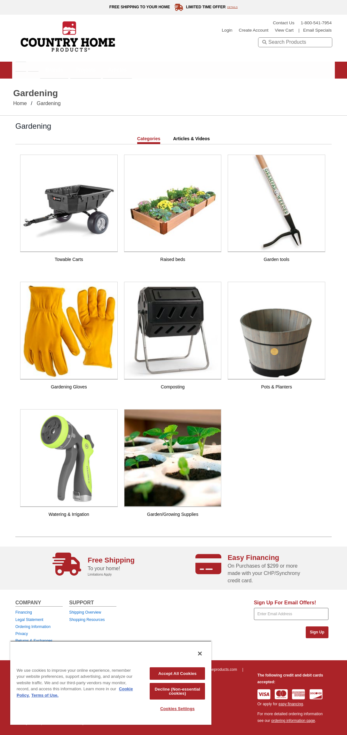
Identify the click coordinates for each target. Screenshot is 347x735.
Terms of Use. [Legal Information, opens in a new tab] (45, 695)
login (227, 30)
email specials (317, 30)
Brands (75, 70)
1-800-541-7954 (316, 22)
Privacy (21, 634)
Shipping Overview (85, 612)
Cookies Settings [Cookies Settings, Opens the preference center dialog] (177, 708)
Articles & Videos (191, 138)
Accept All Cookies (177, 673)
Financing (23, 612)
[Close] (200, 654)
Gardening (49, 103)
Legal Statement (29, 619)
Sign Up (317, 632)
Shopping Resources (87, 619)
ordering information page (293, 720)
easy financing (291, 704)
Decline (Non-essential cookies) (177, 691)
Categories (148, 138)
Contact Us (283, 22)
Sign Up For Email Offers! (285, 602)
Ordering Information (33, 626)
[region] (110, 683)
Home (20, 103)
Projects (116, 70)
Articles (157, 70)
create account (253, 30)
